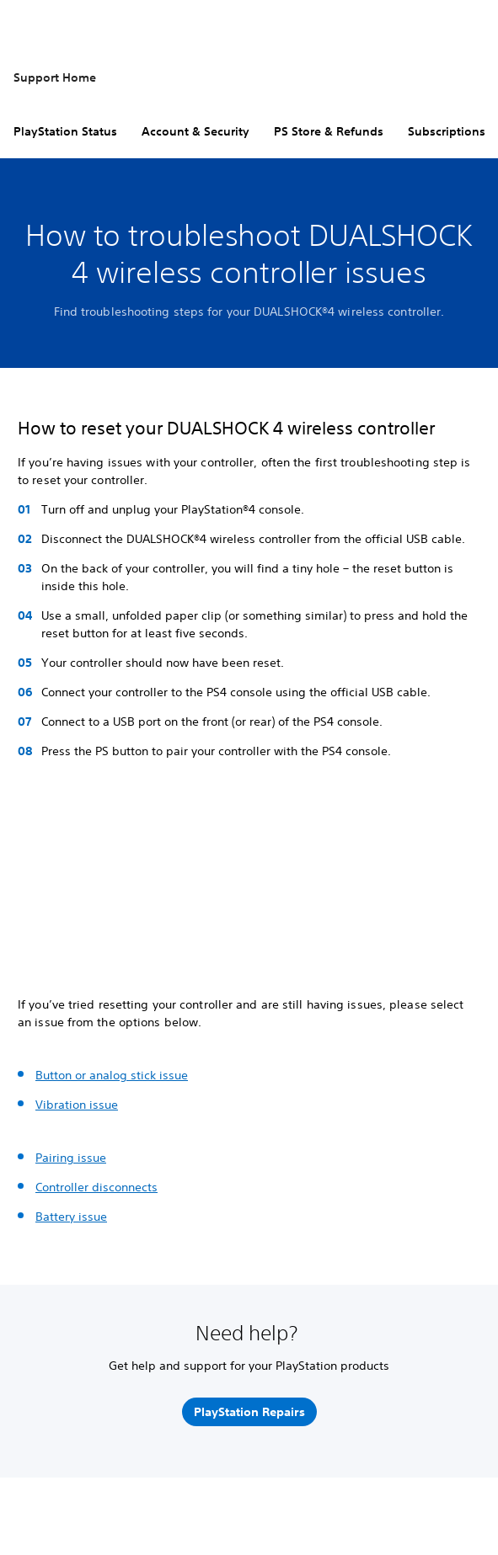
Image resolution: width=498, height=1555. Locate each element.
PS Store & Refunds (328, 131)
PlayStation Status (65, 131)
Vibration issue (76, 1104)
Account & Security (195, 131)
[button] (38, 940)
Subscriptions (446, 131)
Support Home (54, 77)
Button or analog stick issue (111, 1075)
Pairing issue (70, 1157)
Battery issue (71, 1216)
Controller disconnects (96, 1187)
